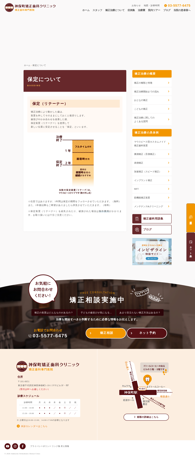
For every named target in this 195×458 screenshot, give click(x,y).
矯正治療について (115, 10)
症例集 (131, 10)
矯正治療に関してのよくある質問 (144, 119)
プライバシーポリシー (40, 446)
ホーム (86, 10)
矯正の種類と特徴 (143, 83)
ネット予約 (147, 334)
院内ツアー (154, 10)
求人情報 (70, 446)
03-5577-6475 (179, 5)
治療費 (141, 10)
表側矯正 (138, 163)
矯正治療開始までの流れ (146, 91)
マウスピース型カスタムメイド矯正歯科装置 (150, 144)
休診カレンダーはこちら (34, 426)
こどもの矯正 (141, 109)
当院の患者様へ (182, 10)
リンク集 (58, 446)
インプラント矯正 (143, 180)
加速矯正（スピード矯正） (147, 171)
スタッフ (97, 10)
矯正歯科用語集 (148, 218)
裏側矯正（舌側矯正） (145, 154)
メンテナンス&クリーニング (148, 206)
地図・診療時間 (152, 5)
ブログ (167, 10)
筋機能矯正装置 (142, 197)
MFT (136, 189)
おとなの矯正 (141, 100)
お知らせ (136, 5)
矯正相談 (104, 334)
